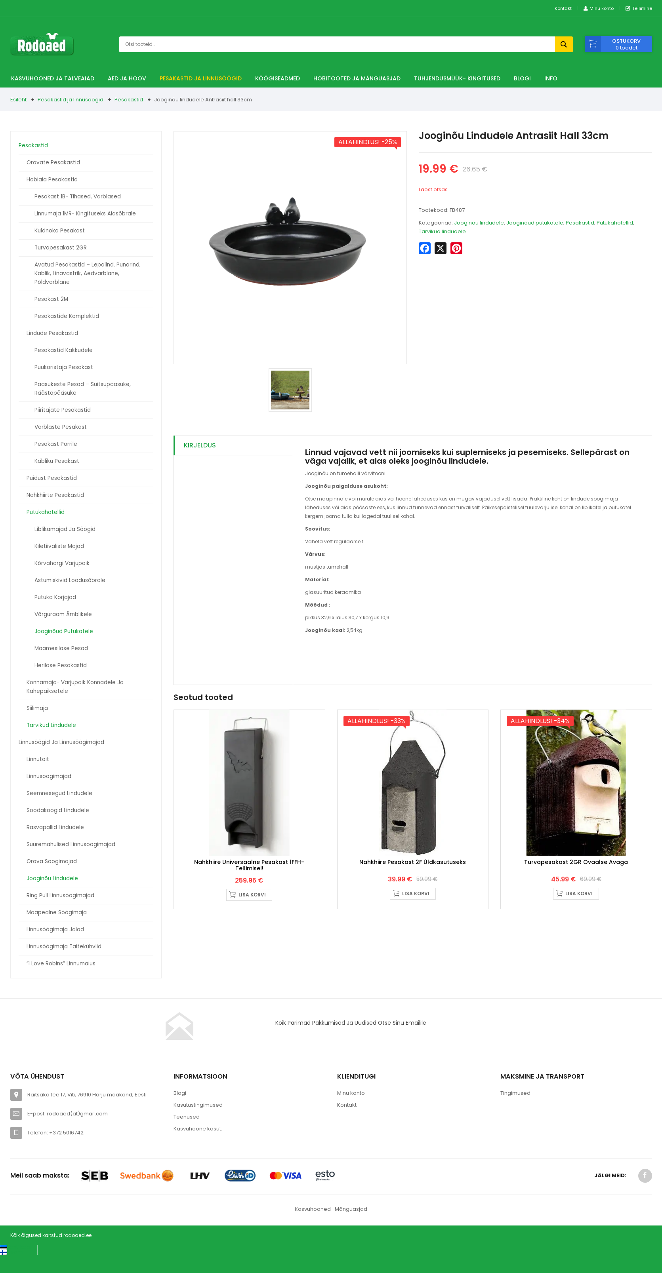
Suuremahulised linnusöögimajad (71, 844)
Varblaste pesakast (60, 427)
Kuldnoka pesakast (59, 230)
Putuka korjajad (55, 597)
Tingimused (515, 1093)
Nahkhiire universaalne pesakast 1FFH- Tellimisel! (249, 870)
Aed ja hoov (127, 78)
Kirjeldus (200, 445)
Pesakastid (128, 99)
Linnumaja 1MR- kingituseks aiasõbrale (85, 213)
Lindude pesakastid (52, 333)
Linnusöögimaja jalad (55, 929)
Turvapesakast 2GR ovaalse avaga (576, 867)
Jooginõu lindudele (52, 878)
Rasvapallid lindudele (55, 827)
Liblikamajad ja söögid (64, 529)
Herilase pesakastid (60, 665)
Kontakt (563, 8)
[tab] (233, 445)
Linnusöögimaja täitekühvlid (64, 946)
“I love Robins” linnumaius (61, 963)
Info (550, 78)
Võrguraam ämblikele (63, 614)
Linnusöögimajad (49, 776)
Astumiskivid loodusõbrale (69, 580)
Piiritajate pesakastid (62, 410)
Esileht (18, 99)
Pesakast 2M (51, 299)
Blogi (522, 78)
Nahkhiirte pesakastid (55, 495)
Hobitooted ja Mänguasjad (357, 78)
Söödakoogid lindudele (58, 810)
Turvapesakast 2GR (60, 247)
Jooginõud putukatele (63, 631)
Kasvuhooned (313, 1209)
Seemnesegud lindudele (59, 793)
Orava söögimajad (52, 861)
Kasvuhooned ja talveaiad (52, 78)
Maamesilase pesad (61, 648)
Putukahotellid (46, 512)
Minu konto (351, 1093)
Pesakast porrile (55, 444)
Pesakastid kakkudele (63, 350)
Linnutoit (38, 759)
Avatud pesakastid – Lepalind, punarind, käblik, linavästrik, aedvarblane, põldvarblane (87, 273)
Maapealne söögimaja (57, 912)
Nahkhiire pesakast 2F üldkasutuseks (412, 867)
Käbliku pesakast (56, 461)
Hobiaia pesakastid (52, 179)
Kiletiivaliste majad (59, 546)
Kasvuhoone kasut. (198, 1128)
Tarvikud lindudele (51, 725)
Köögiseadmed (277, 78)
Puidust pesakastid (52, 478)
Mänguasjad (351, 1209)
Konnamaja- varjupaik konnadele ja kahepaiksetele (75, 687)
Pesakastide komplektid (66, 316)
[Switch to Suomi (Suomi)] (11, 1252)
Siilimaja (37, 708)
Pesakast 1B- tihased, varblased (77, 196)
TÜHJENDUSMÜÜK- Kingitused (457, 78)
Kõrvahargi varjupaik (62, 563)
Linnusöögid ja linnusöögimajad (61, 742)
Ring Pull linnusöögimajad (60, 895)
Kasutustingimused (198, 1105)
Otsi (564, 44)
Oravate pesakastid (53, 162)
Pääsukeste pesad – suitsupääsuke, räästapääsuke (82, 389)
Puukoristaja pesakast (63, 367)
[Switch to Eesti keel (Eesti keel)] (15, 1247)
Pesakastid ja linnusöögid (201, 78)
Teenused (187, 1117)
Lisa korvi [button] (252, 899)
